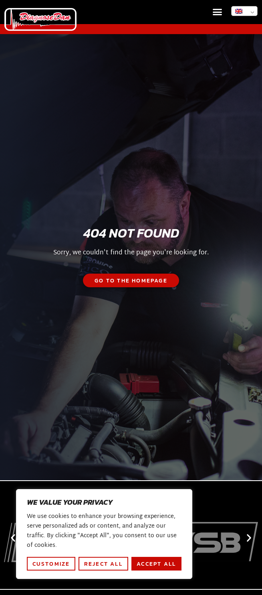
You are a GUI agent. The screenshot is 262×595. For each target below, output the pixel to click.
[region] (104, 534)
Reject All (103, 563)
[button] (217, 12)
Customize (51, 563)
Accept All (156, 563)
